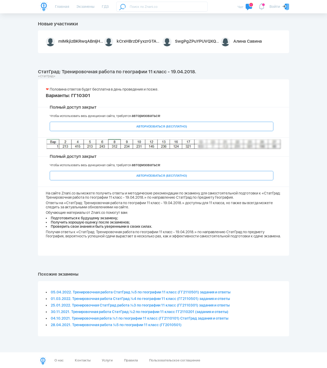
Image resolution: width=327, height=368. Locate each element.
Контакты (83, 360)
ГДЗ (105, 6)
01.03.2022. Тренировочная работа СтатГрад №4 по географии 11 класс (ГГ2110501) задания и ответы (140, 299)
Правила (131, 360)
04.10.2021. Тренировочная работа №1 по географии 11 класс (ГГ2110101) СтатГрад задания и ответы (139, 318)
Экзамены (85, 6)
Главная (62, 6)
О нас (59, 360)
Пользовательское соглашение (174, 360)
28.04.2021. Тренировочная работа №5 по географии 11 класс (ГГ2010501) (116, 325)
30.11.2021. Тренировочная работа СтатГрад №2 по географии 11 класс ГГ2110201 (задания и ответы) (139, 312)
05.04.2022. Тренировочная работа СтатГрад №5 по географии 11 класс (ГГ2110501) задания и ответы (140, 292)
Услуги (107, 360)
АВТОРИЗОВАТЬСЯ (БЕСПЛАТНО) (161, 126)
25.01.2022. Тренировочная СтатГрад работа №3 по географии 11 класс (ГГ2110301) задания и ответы (140, 305)
